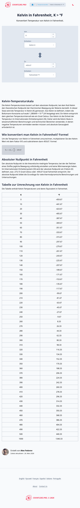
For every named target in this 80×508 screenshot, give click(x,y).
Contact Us (43, 486)
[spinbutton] (37, 35)
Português (57, 478)
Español (43, 478)
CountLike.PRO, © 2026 (40, 498)
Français (36, 478)
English (22, 478)
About (35, 486)
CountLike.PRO (15, 5)
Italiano (49, 478)
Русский (28, 478)
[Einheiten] (40, 45)
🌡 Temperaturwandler (42, 4)
